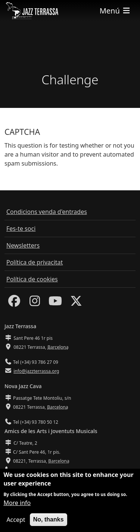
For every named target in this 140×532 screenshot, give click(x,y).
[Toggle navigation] (115, 10)
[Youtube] (55, 303)
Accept (15, 520)
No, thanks (48, 519)
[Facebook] (14, 303)
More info (17, 503)
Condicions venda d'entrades (46, 212)
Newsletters (23, 245)
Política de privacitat (34, 262)
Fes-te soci (20, 228)
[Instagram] (34, 303)
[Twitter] (76, 303)
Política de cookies (32, 279)
